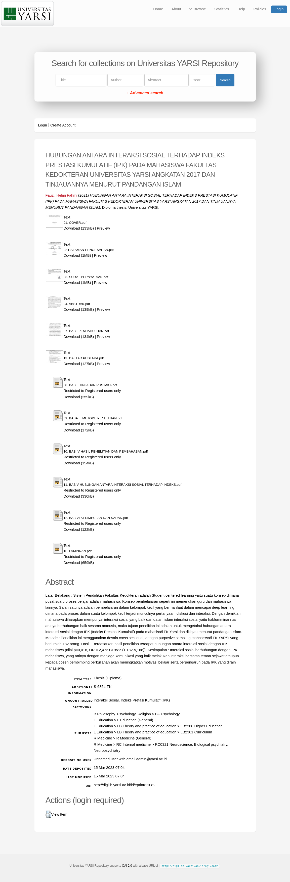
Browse (200, 9)
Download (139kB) (79, 309)
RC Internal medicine (133, 744)
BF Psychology (167, 714)
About (176, 9)
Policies (260, 9)
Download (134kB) (79, 337)
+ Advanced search (145, 93)
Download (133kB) (79, 228)
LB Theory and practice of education (146, 726)
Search (225, 80)
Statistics (221, 9)
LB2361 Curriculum (196, 732)
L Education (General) (135, 720)
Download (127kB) (79, 364)
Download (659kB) (79, 563)
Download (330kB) (79, 496)
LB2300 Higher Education (202, 726)
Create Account (62, 125)
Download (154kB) (79, 463)
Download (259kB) (79, 397)
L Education (103, 720)
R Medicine (103, 738)
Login (278, 9)
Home (158, 9)
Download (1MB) (77, 255)
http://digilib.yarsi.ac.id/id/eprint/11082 (124, 785)
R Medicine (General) (133, 738)
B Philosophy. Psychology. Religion (122, 714)
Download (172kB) (79, 430)
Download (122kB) (79, 529)
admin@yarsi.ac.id (151, 759)
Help (241, 9)
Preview (103, 228)
